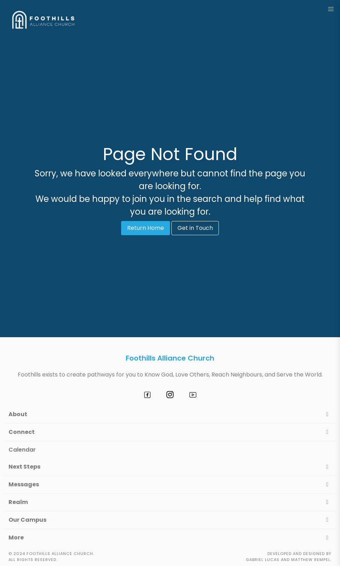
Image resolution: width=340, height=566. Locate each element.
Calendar (22, 450)
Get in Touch (195, 228)
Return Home (145, 228)
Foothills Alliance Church (170, 358)
